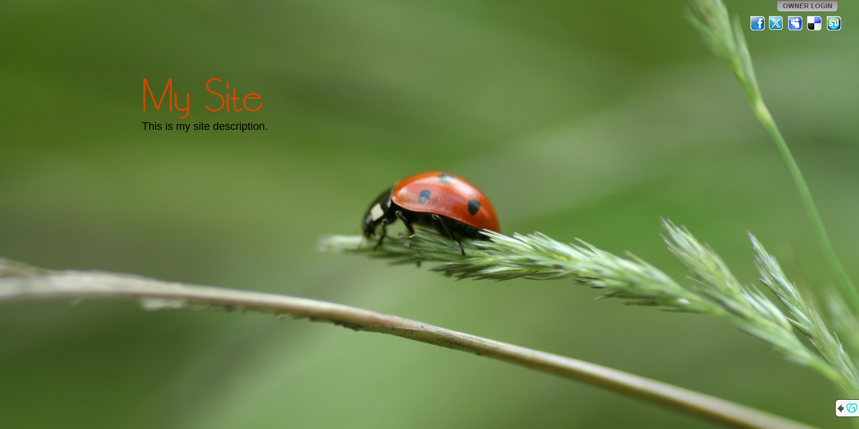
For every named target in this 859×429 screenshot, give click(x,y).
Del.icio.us (815, 23)
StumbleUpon (834, 23)
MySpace (795, 23)
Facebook (757, 23)
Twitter (776, 23)
